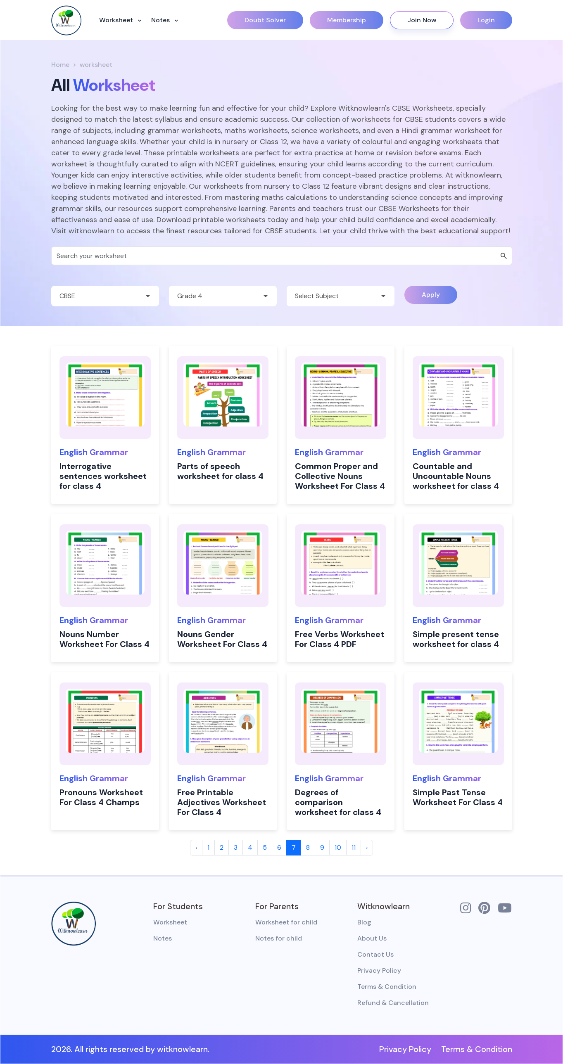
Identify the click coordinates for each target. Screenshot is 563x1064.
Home (60, 64)
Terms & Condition (386, 986)
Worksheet (117, 20)
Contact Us (375, 954)
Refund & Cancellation (393, 1002)
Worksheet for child (286, 922)
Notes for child (278, 938)
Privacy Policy (379, 970)
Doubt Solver (265, 20)
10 (338, 847)
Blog (364, 922)
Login (486, 20)
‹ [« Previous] (196, 847)
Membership (346, 20)
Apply (431, 294)
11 (354, 847)
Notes (161, 20)
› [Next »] (367, 847)
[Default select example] (105, 296)
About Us (372, 938)
